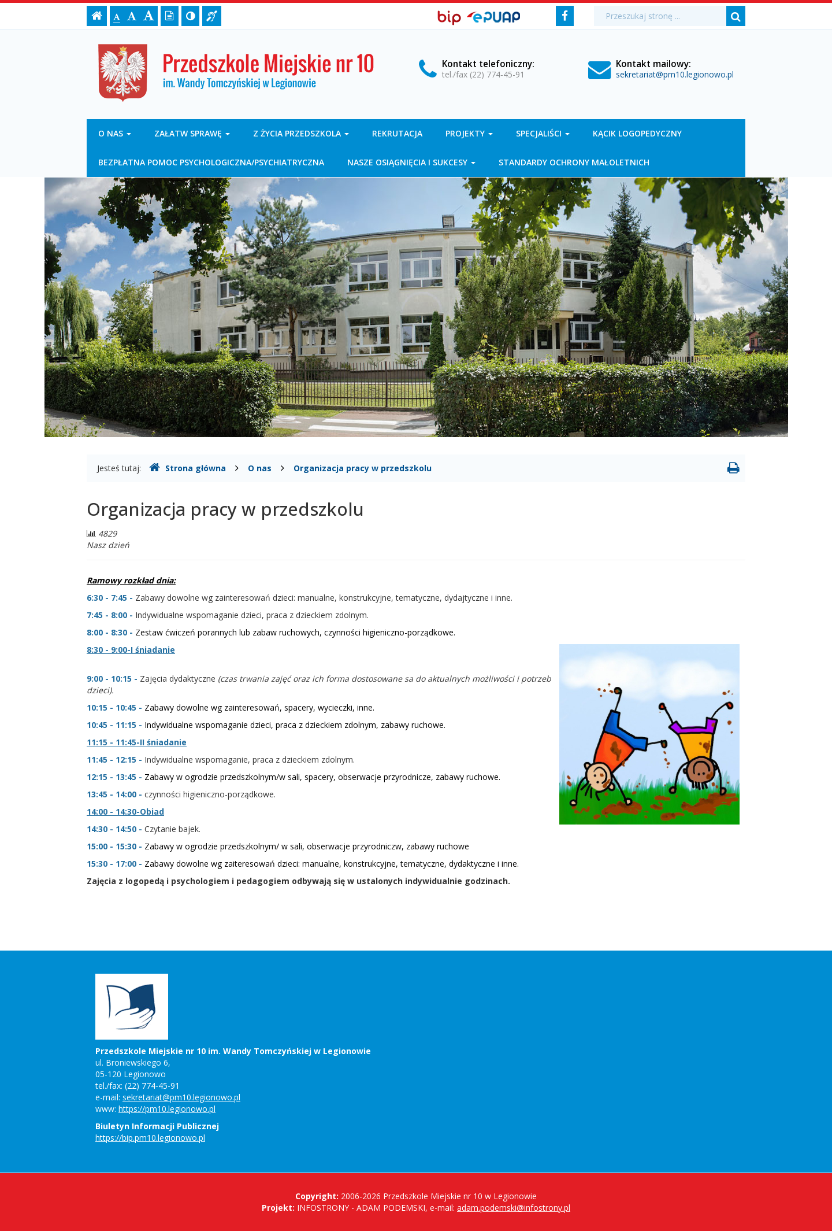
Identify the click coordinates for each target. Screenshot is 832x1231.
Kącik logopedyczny (637, 133)
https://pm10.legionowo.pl (167, 1108)
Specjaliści (543, 133)
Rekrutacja (397, 133)
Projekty (469, 133)
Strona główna (187, 468)
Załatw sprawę (192, 133)
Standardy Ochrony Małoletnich (574, 162)
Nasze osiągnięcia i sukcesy (411, 162)
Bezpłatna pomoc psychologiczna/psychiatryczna (211, 162)
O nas (114, 133)
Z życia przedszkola (301, 133)
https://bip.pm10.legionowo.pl (150, 1137)
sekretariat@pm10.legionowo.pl (675, 74)
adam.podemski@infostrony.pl (513, 1207)
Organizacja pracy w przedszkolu (363, 468)
